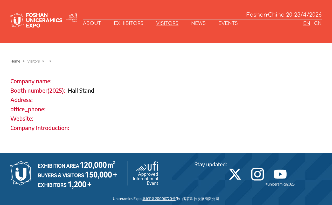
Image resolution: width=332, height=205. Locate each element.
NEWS (198, 23)
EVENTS (228, 23)
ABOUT (92, 23)
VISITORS (167, 23)
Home (15, 61)
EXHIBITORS (128, 23)
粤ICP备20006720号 (159, 198)
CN (318, 23)
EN (306, 23)
